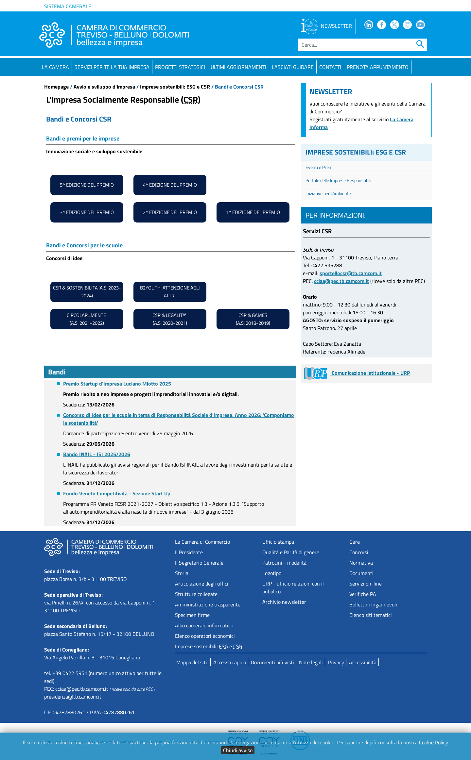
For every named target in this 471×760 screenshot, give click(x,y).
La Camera (55, 67)
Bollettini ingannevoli (373, 604)
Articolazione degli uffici (201, 583)
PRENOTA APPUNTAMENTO (378, 67)
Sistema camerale (67, 6)
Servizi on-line (365, 583)
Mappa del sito (192, 662)
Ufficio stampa (278, 542)
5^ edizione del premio (87, 185)
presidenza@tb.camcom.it (72, 697)
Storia (181, 573)
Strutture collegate (196, 594)
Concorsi (358, 552)
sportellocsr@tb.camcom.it (351, 273)
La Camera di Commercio (202, 542)
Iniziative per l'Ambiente (328, 193)
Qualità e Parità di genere (290, 552)
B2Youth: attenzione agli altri (170, 291)
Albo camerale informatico (204, 625)
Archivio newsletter (284, 602)
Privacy (336, 662)
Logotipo (271, 573)
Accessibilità (362, 662)
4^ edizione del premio (170, 185)
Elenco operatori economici (205, 636)
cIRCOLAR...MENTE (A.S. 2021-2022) (87, 319)
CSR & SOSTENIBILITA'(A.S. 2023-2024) (87, 291)
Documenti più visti (272, 662)
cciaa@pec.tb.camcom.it (341, 281)
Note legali (311, 662)
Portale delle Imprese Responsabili (338, 180)
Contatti (330, 67)
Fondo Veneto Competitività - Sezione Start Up (116, 493)
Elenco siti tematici (370, 615)
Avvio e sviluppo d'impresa (104, 87)
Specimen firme (192, 615)
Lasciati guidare (293, 67)
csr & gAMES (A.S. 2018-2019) (253, 319)
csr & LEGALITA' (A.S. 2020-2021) (169, 319)
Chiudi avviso (238, 750)
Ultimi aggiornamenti (238, 67)
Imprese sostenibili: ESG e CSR (175, 87)
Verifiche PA (362, 594)
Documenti (361, 573)
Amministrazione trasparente (207, 604)
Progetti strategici (180, 67)
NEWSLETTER (326, 26)
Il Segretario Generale (199, 563)
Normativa (361, 563)
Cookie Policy (433, 742)
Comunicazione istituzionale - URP (357, 373)
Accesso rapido (229, 662)
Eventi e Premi (319, 167)
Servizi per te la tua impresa (112, 67)
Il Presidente (189, 552)
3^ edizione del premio (87, 212)
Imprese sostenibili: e (208, 646)
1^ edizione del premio (253, 212)
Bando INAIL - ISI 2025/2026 (96, 454)
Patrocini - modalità (284, 563)
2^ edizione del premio (170, 212)
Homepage (56, 87)
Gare (354, 542)
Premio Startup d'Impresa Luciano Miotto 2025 (117, 384)
